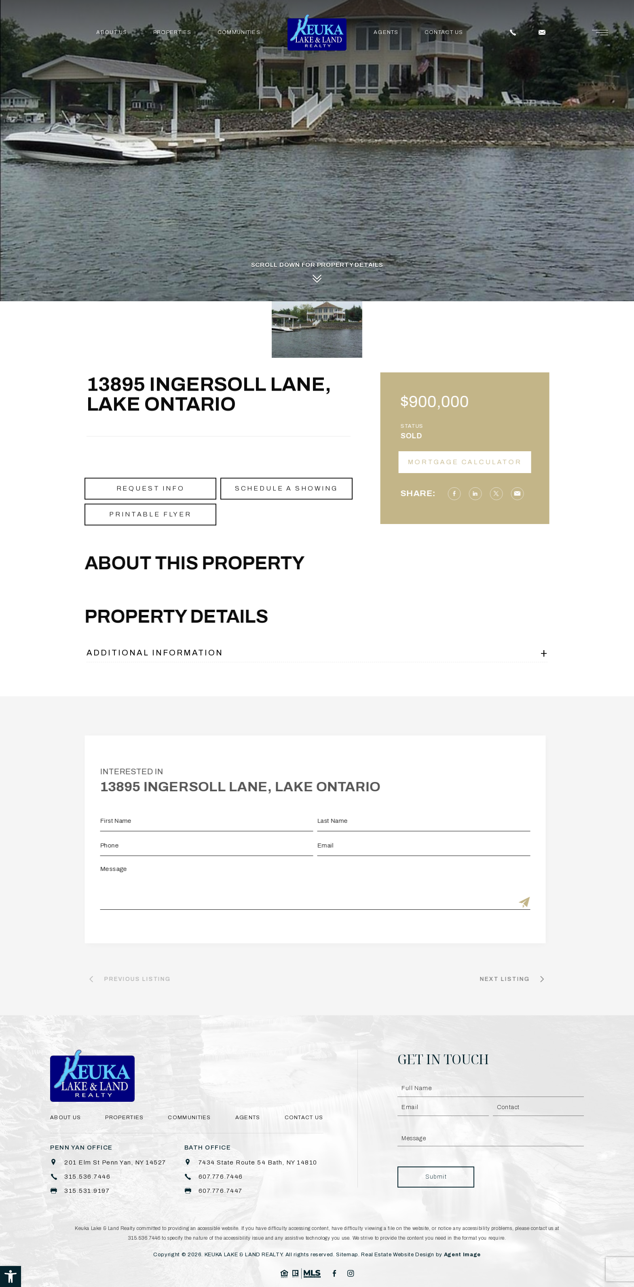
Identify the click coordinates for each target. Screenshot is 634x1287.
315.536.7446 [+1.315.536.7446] (144, 1238)
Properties (172, 32)
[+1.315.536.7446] (80, 1176)
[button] (10, 1276)
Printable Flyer (150, 534)
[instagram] (350, 1273)
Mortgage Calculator (485, 462)
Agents (386, 32)
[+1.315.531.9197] (80, 1191)
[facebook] (334, 1273)
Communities (239, 32)
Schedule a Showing (286, 509)
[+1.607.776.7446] (213, 1176)
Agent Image (462, 1254)
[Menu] (600, 32)
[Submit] (503, 903)
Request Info (150, 509)
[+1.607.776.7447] (213, 1191)
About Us (111, 32)
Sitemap (347, 1254)
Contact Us (444, 32)
